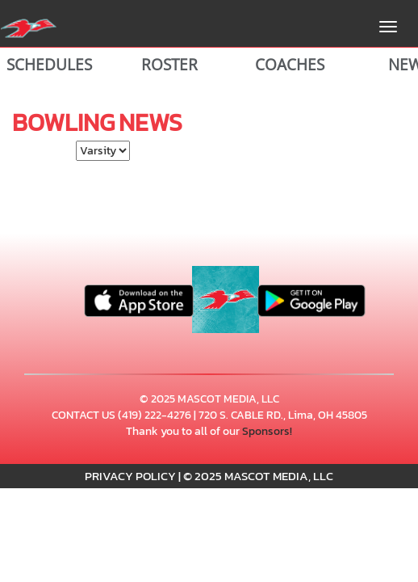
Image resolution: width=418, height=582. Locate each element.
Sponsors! (267, 431)
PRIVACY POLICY (130, 475)
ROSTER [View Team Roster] (169, 65)
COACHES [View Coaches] (289, 65)
